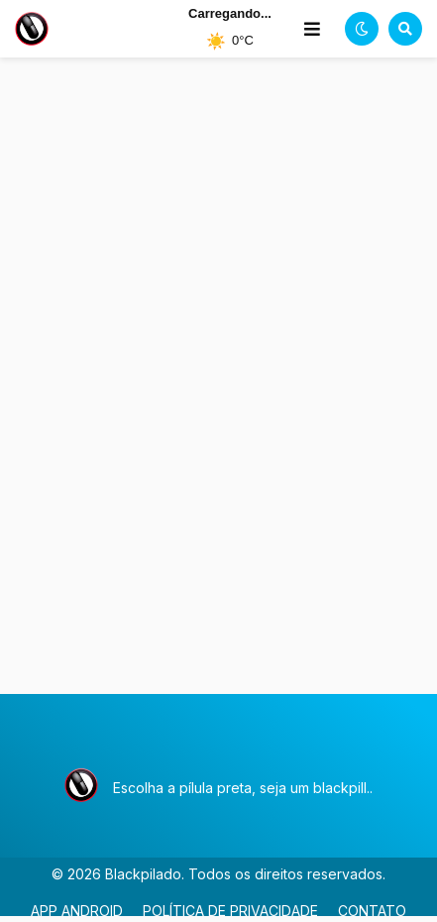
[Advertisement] (218, 390)
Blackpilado (143, 873)
